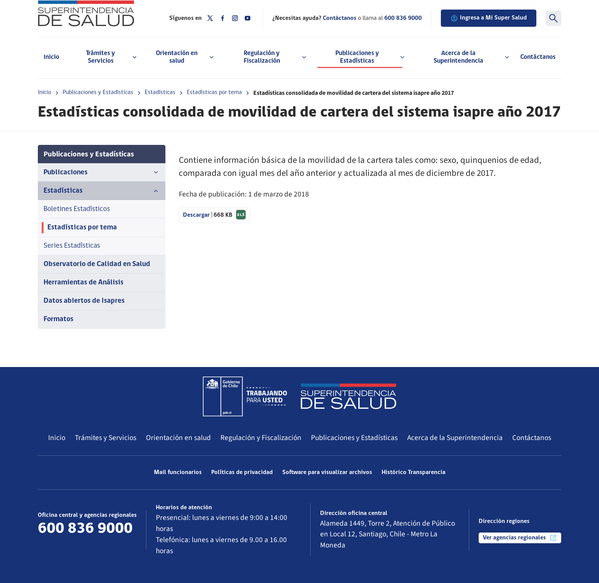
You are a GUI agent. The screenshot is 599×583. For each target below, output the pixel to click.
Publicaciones (102, 172)
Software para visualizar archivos (327, 472)
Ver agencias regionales (520, 538)
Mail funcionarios (178, 472)
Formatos (58, 319)
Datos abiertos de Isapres (84, 301)
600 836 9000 (403, 18)
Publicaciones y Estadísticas (98, 92)
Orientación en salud (178, 437)
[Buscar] (553, 18)
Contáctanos (537, 57)
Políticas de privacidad (242, 472)
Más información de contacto (84, 543)
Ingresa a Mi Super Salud (488, 18)
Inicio (51, 57)
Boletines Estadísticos (77, 209)
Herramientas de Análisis (83, 282)
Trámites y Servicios (105, 437)
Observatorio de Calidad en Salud (97, 264)
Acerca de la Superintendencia (455, 437)
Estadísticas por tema (214, 92)
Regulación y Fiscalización (260, 437)
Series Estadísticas (72, 246)
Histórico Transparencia (413, 472)
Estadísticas (160, 92)
